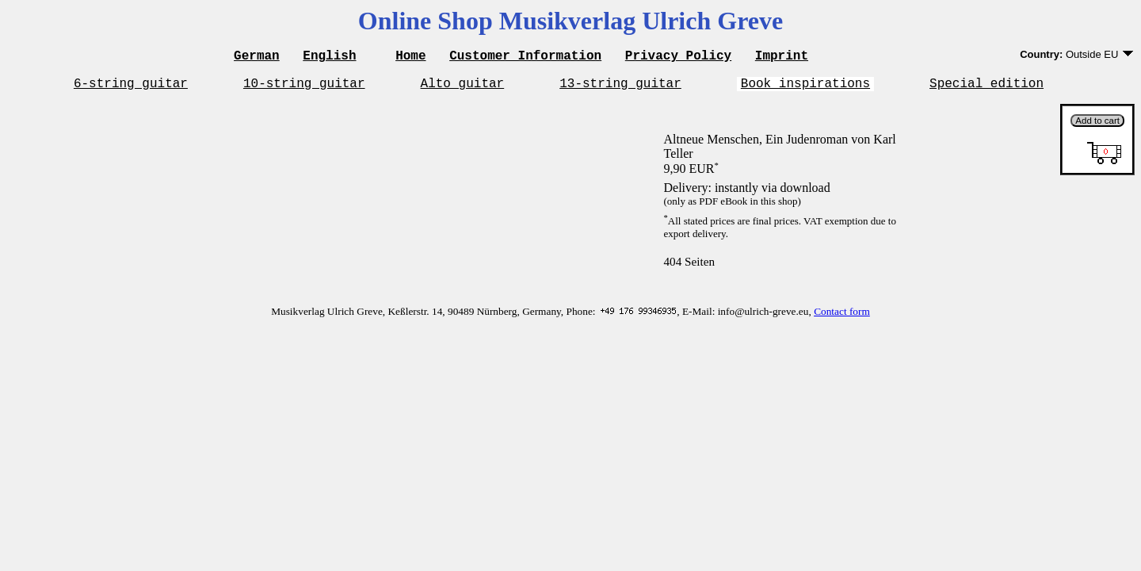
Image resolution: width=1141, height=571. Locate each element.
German (257, 57)
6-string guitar (131, 87)
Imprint (781, 57)
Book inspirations (805, 87)
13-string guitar (620, 87)
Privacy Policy (678, 57)
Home (410, 57)
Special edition (986, 87)
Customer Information (525, 57)
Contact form (842, 316)
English (329, 57)
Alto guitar (463, 87)
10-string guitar (304, 87)
